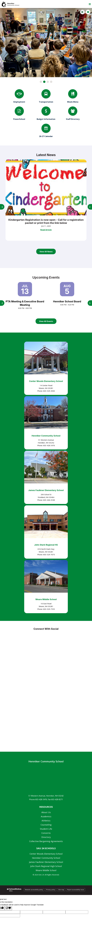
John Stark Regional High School (46, 866)
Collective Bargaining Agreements (46, 841)
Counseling (46, 824)
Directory (46, 837)
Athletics (46, 820)
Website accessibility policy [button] (34, 890)
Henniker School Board (67, 301)
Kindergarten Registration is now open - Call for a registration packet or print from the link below (46, 221)
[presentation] (82, 12)
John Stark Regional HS (46, 545)
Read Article (46, 230)
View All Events (46, 321)
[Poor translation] (8, 908)
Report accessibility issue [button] (75, 890)
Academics (46, 816)
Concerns (46, 833)
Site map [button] (61, 890)
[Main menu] (89, 4)
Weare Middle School (46, 599)
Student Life (46, 828)
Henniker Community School (46, 436)
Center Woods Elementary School (46, 381)
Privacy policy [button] (50, 890)
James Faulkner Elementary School (46, 490)
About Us (46, 812)
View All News (46, 251)
